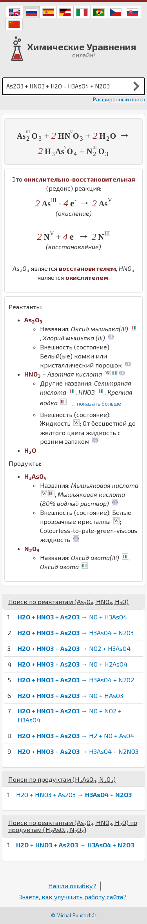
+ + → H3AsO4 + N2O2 (76, 679)
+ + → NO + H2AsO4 (72, 664)
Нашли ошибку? (72, 885)
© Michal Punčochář (73, 915)
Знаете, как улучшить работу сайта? (73, 896)
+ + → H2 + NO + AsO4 (76, 735)
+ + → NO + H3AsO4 (72, 617)
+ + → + (75, 845)
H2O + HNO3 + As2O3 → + (74, 794)
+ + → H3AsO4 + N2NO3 (78, 751)
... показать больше (96, 403)
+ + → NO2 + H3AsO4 (74, 648)
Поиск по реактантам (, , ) (68, 601)
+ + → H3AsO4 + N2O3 (76, 632)
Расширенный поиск (119, 99)
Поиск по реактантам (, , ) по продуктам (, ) (72, 826)
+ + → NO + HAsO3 (70, 695)
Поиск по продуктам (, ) (62, 779)
